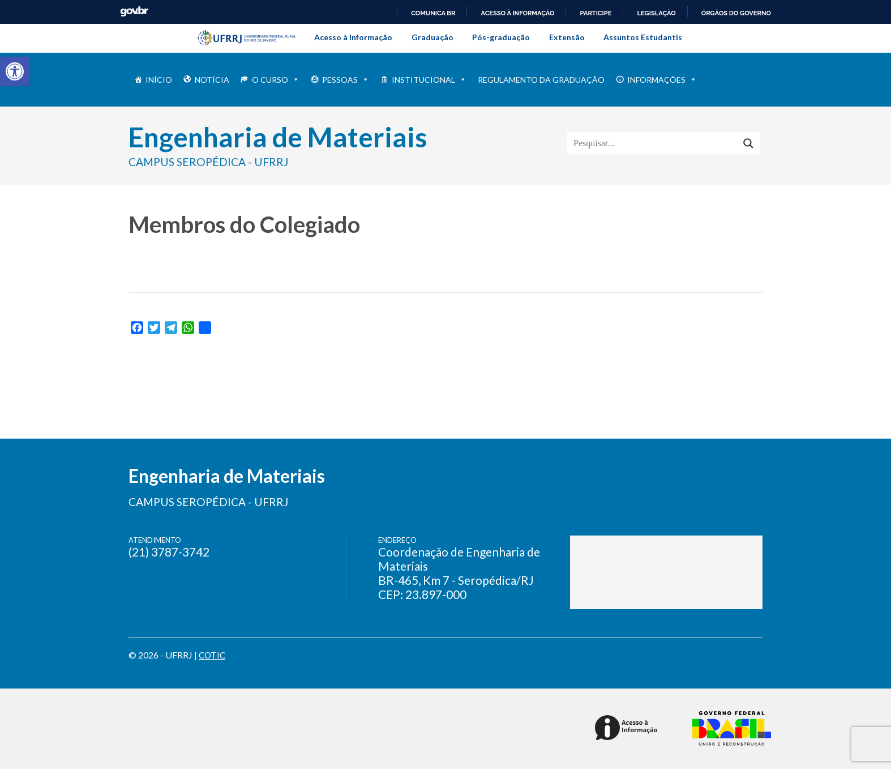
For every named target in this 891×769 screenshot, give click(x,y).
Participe (595, 13)
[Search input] (655, 143)
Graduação (432, 37)
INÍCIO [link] (158, 79)
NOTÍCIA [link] (212, 79)
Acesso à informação (517, 13)
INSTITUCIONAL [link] (429, 79)
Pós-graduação (501, 37)
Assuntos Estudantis (642, 37)
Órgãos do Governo (736, 13)
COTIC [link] (213, 654)
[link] (14, 71)
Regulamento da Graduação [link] (541, 79)
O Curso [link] (275, 79)
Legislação (656, 13)
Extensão (567, 37)
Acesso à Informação (353, 37)
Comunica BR (433, 13)
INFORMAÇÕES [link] (662, 79)
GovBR (134, 11)
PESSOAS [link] (345, 79)
